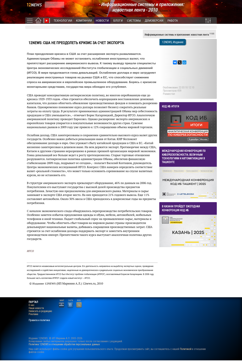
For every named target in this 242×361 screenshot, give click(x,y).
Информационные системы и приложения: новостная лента (179, 34)
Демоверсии (154, 20)
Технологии (63, 20)
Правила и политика (39, 320)
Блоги (118, 20)
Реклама (33, 314)
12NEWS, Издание (172, 42)
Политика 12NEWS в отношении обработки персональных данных (64, 344)
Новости (102, 20)
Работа (173, 20)
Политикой (185, 349)
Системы (134, 20)
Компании (84, 20)
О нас (31, 305)
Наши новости (36, 308)
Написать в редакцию (40, 311)
